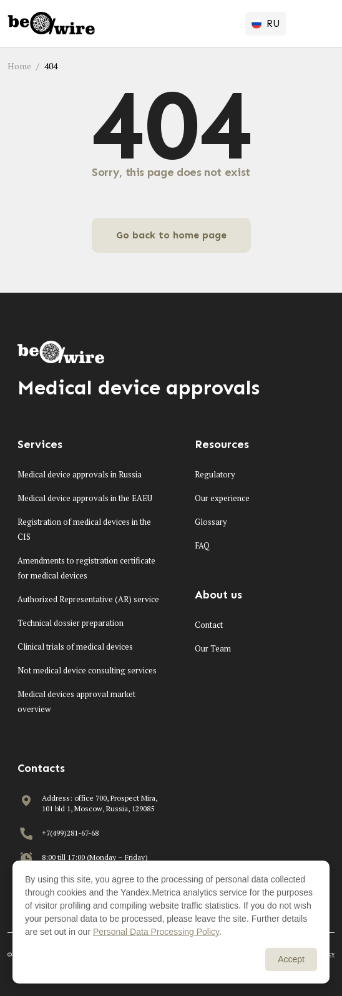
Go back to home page (171, 235)
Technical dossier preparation (70, 622)
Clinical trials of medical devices (75, 646)
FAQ (202, 545)
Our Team (213, 648)
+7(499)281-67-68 (70, 832)
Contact (209, 624)
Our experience (222, 498)
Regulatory (215, 474)
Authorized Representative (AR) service (88, 599)
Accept (291, 959)
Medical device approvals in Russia (79, 474)
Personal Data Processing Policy (156, 932)
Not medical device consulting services (87, 670)
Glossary (211, 521)
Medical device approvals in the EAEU (84, 498)
